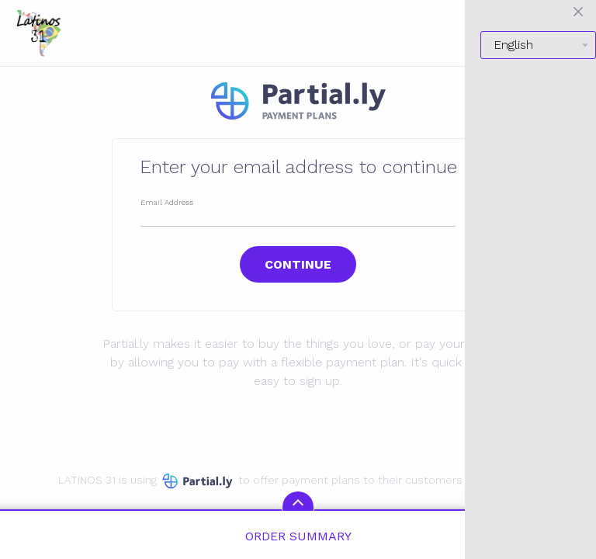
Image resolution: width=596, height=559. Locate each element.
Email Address (166, 202)
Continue (298, 264)
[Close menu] (578, 11)
